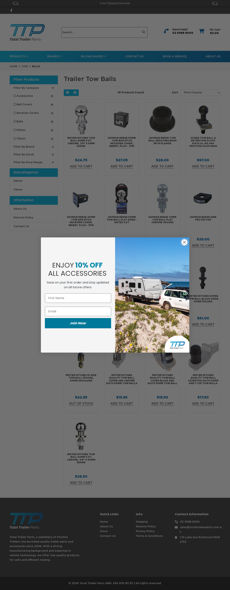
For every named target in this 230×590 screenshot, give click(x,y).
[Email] (78, 311)
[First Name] (78, 298)
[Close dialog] (184, 242)
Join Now (78, 323)
